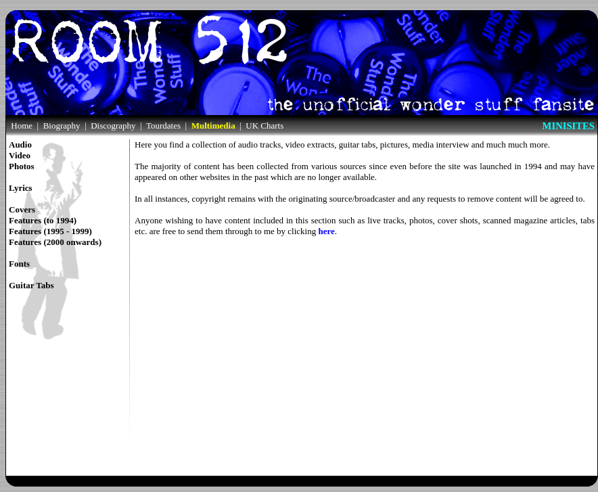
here (326, 231)
